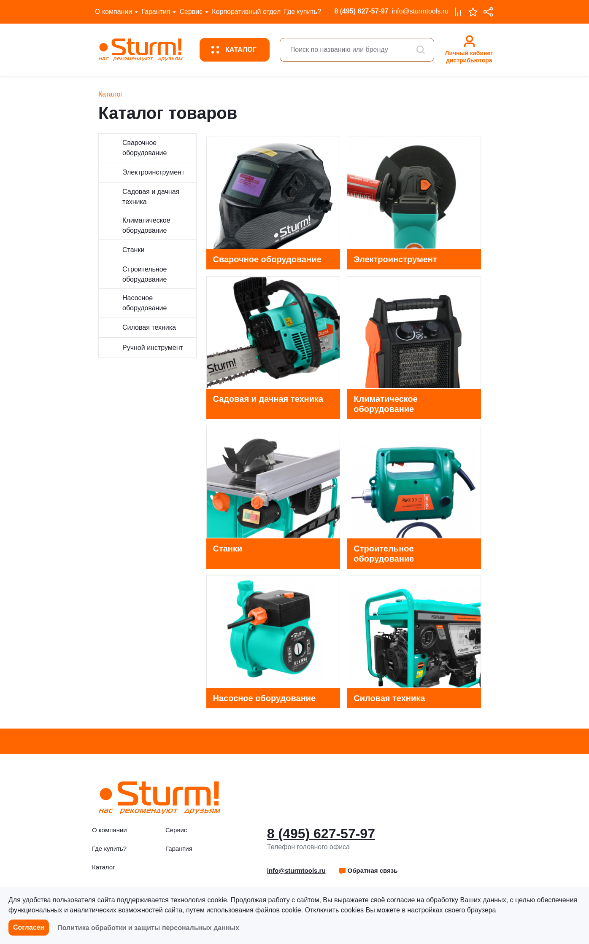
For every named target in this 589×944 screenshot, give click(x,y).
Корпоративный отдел (246, 11)
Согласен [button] (28, 927)
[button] (368, 870)
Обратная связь (368, 870)
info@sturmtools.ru (420, 11)
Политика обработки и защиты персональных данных (148, 927)
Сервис (191, 11)
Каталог (103, 867)
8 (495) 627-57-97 (361, 11)
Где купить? (302, 11)
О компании (113, 11)
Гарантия (155, 11)
